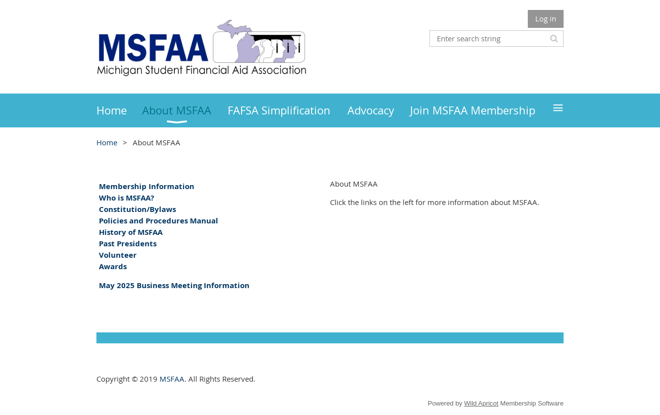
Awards (113, 266)
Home (106, 142)
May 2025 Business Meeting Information (174, 285)
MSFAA (172, 379)
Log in (545, 18)
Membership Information (146, 186)
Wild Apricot (481, 403)
